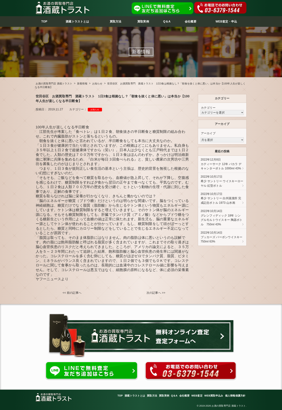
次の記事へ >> (155, 292)
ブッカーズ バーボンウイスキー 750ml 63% (222, 239)
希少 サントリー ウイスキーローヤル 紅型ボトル (222, 182)
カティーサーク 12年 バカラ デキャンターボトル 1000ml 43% (221, 164)
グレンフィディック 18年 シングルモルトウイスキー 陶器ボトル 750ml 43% (222, 219)
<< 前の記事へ (72, 292)
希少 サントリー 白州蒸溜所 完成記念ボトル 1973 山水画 (221, 199)
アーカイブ (208, 133)
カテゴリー (208, 107)
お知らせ (94, 109)
